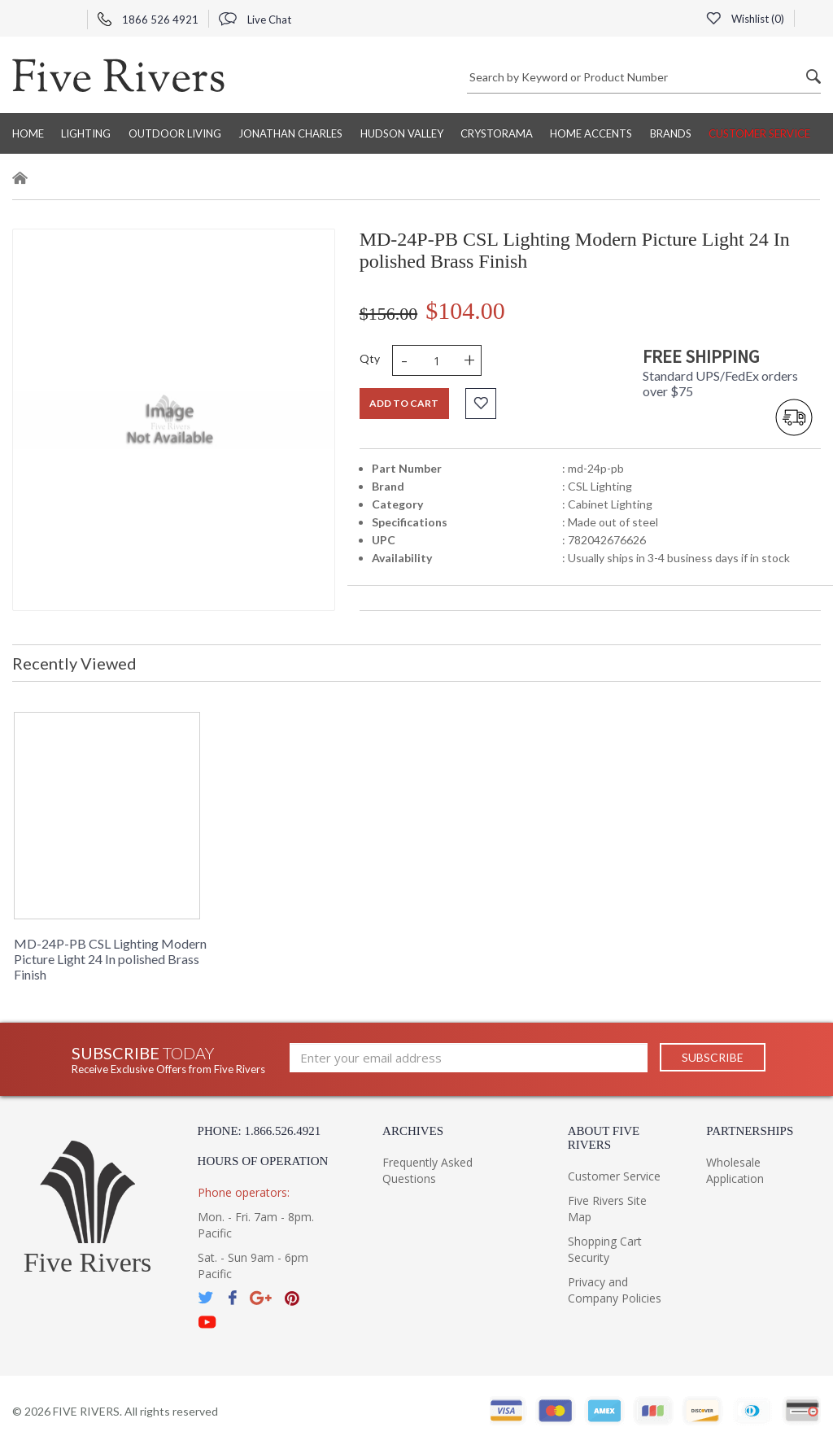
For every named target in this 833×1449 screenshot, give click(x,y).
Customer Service (759, 133)
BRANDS (670, 133)
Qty (370, 358)
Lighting (86, 133)
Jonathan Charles (290, 133)
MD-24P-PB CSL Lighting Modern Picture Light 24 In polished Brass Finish (110, 959)
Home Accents (591, 133)
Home (28, 133)
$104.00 (465, 310)
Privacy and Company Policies (614, 1290)
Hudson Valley (401, 133)
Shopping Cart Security (605, 1249)
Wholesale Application (735, 1170)
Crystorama (496, 133)
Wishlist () (745, 18)
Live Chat (255, 19)
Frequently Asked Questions (427, 1170)
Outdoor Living (175, 133)
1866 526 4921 (148, 19)
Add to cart (403, 403)
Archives (412, 1130)
